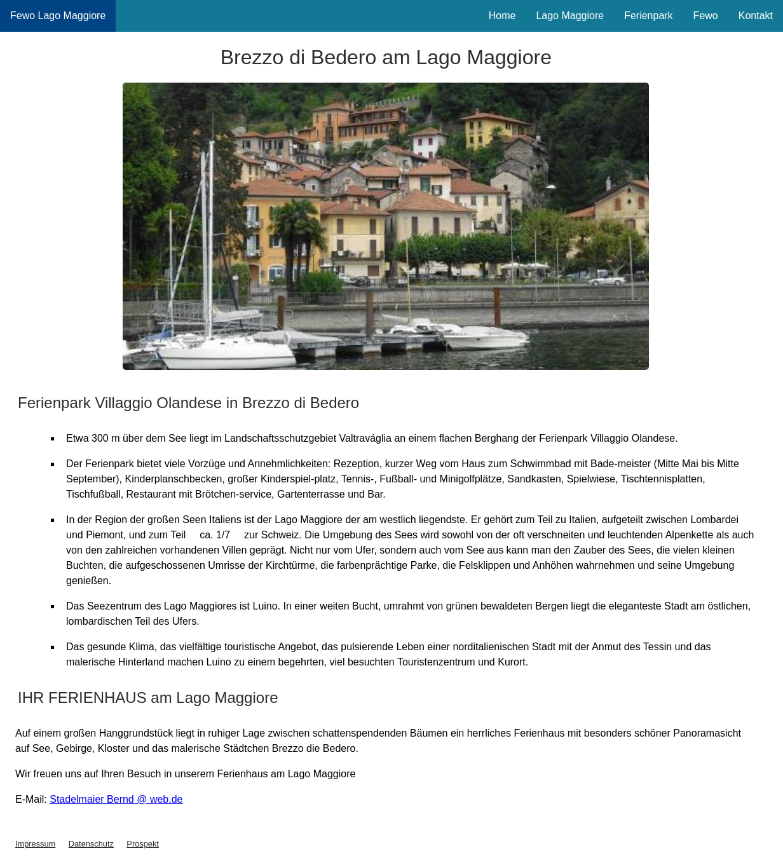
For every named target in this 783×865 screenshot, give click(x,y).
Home (502, 15)
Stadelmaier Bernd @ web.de (116, 799)
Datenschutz (91, 843)
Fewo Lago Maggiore (58, 15)
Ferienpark (648, 15)
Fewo (705, 15)
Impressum (35, 843)
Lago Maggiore (570, 15)
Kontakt (756, 15)
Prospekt (142, 843)
